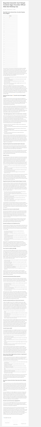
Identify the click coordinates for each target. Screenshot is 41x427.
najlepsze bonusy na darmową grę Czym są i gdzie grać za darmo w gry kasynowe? (15, 421)
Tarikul (5, 9)
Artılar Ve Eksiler (7, 48)
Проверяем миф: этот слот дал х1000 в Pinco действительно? (23, 421)
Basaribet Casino (7, 23)
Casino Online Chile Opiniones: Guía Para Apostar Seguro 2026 (7, 420)
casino (14, 9)
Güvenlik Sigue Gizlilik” (7, 34)
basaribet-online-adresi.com (18, 104)
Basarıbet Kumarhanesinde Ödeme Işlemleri (10, 31)
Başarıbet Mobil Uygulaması (8, 49)
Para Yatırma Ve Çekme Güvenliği (9, 30)
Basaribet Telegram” (7, 51)
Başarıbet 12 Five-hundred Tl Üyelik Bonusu (10, 50)
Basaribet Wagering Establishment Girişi (10, 43)
